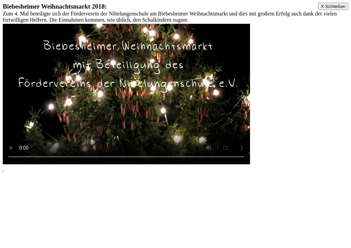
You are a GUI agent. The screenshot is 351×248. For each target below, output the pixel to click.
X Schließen (333, 6)
